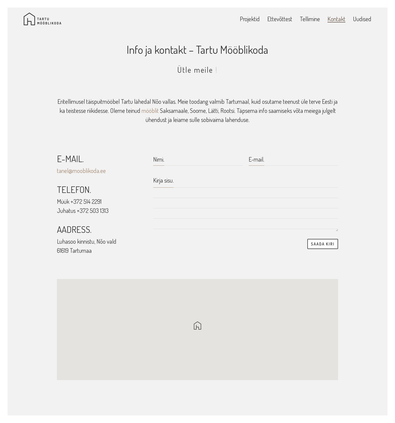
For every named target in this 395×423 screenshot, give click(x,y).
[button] (197, 325)
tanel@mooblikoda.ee (81, 171)
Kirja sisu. (163, 180)
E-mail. (256, 159)
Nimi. (158, 159)
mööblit (150, 110)
